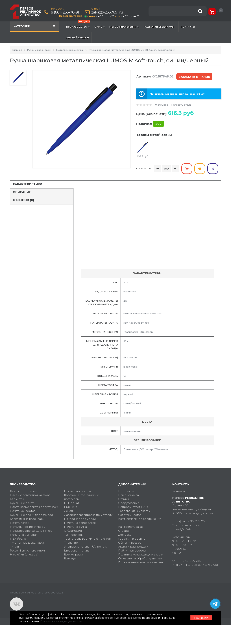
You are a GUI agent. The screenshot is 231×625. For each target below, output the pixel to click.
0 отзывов (161, 104)
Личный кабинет (77, 37)
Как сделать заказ (130, 526)
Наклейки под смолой (80, 519)
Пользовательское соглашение (140, 562)
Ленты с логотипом (23, 491)
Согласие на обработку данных (140, 558)
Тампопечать (73, 534)
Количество (144, 168)
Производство (78, 25)
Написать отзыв (181, 104)
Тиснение (71, 542)
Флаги (14, 546)
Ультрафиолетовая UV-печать (85, 546)
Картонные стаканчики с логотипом (81, 497)
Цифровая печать (76, 550)
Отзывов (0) (23, 200)
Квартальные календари (27, 519)
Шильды (70, 558)
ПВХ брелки (19, 538)
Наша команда (128, 495)
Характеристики (27, 184)
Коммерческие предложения (139, 519)
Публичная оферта (132, 550)
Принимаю (201, 618)
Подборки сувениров (159, 27)
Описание (22, 192)
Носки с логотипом (77, 491)
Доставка (124, 534)
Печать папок (19, 522)
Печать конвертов (23, 511)
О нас (99, 27)
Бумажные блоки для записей (31, 515)
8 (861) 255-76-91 (65, 12)
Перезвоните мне (70, 15)
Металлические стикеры (27, 526)
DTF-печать (72, 503)
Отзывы (123, 499)
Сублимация (73, 530)
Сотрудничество (129, 515)
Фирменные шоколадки (27, 542)
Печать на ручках (76, 526)
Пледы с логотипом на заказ (30, 495)
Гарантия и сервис (131, 538)
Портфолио (126, 491)
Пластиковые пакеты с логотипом (34, 507)
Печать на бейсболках (80, 522)
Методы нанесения (124, 27)
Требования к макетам (134, 511)
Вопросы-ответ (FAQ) (133, 507)
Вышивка (70, 507)
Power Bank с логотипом (27, 550)
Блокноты (17, 499)
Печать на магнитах (23, 534)
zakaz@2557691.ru (107, 12)
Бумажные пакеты (23, 503)
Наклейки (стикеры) (24, 554)
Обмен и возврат (130, 542)
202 (158, 124)
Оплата (123, 530)
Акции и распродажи (133, 546)
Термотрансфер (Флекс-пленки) (87, 538)
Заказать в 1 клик (194, 77)
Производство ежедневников (31, 530)
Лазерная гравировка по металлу (88, 515)
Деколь (69, 511)
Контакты (188, 26)
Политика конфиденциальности (140, 554)
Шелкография (74, 554)
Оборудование (129, 503)
